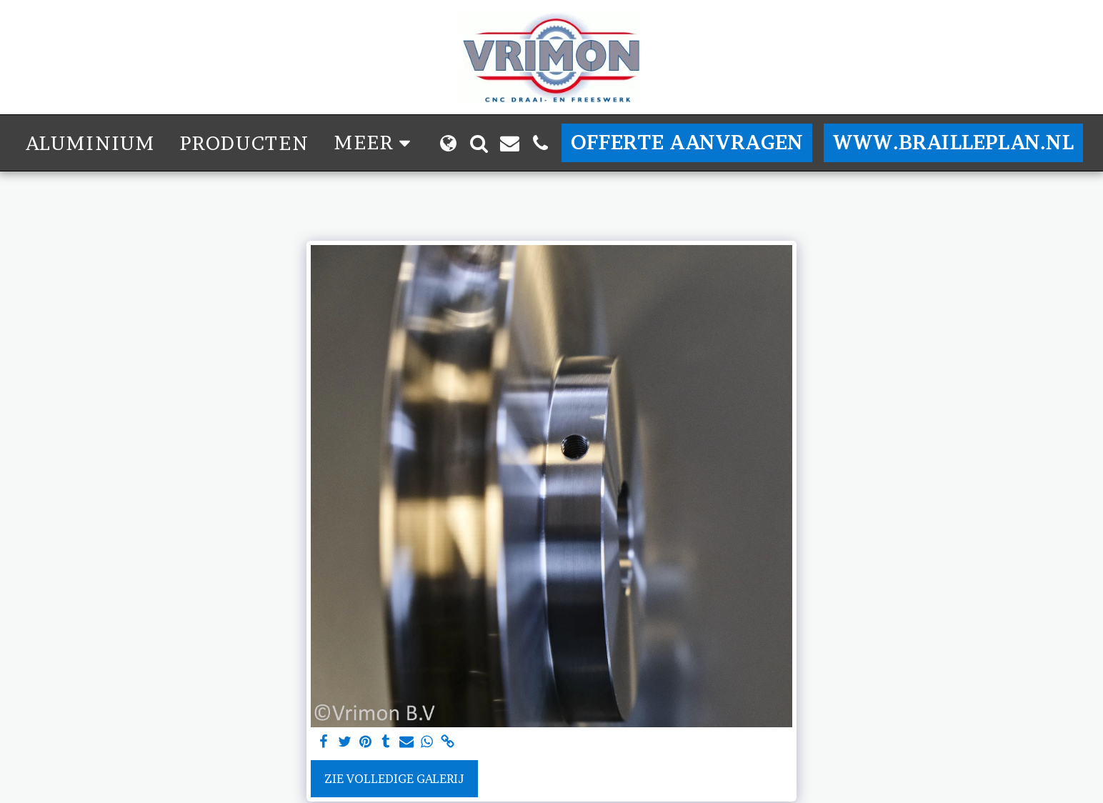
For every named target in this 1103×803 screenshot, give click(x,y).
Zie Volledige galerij (394, 779)
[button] (479, 143)
